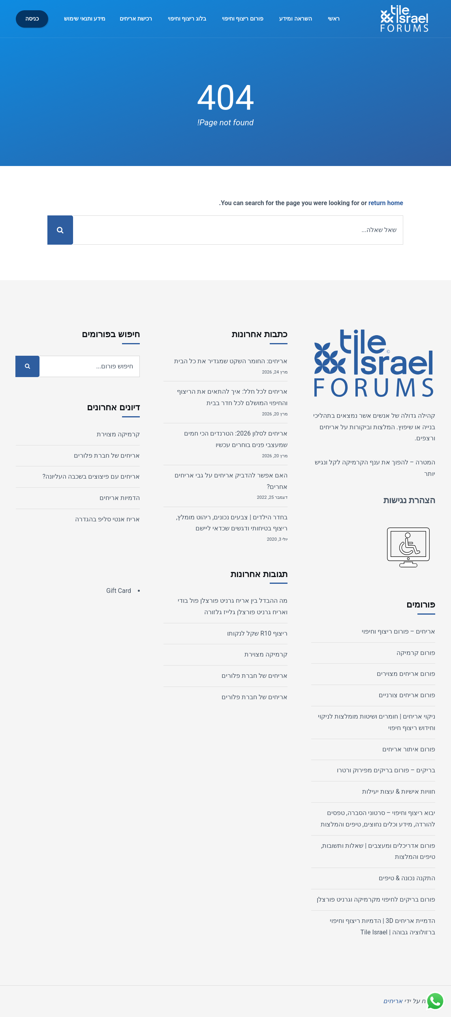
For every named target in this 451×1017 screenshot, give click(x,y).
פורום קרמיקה (416, 653)
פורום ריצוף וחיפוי (242, 18)
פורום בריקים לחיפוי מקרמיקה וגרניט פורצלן (376, 899)
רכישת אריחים (136, 18)
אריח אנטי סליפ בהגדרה (107, 519)
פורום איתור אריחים (408, 749)
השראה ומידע (295, 18)
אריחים (329, 427)
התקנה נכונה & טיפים (407, 878)
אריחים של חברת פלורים (255, 675)
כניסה (32, 18)
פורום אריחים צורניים (407, 695)
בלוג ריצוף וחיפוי (187, 18)
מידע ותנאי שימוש (84, 18)
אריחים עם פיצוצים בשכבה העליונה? (91, 476)
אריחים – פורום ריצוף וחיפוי (398, 631)
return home (385, 203)
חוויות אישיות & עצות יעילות (398, 791)
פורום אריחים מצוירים (406, 673)
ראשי (334, 18)
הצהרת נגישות (409, 500)
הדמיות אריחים (120, 498)
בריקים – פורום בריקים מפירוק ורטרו (386, 770)
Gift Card (118, 590)
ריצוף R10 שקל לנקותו (257, 633)
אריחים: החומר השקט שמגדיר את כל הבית (231, 361)
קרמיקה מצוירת (266, 654)
